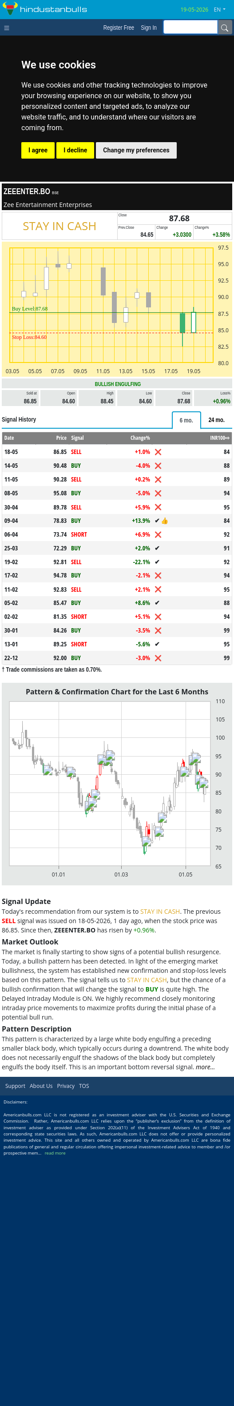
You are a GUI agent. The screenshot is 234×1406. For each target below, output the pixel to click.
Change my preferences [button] (136, 150)
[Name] (224, 27)
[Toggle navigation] (9, 27)
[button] (223, 9)
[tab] (186, 545)
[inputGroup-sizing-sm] (190, 27)
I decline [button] (75, 150)
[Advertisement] (117, 472)
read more (55, 1402)
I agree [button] (38, 150)
